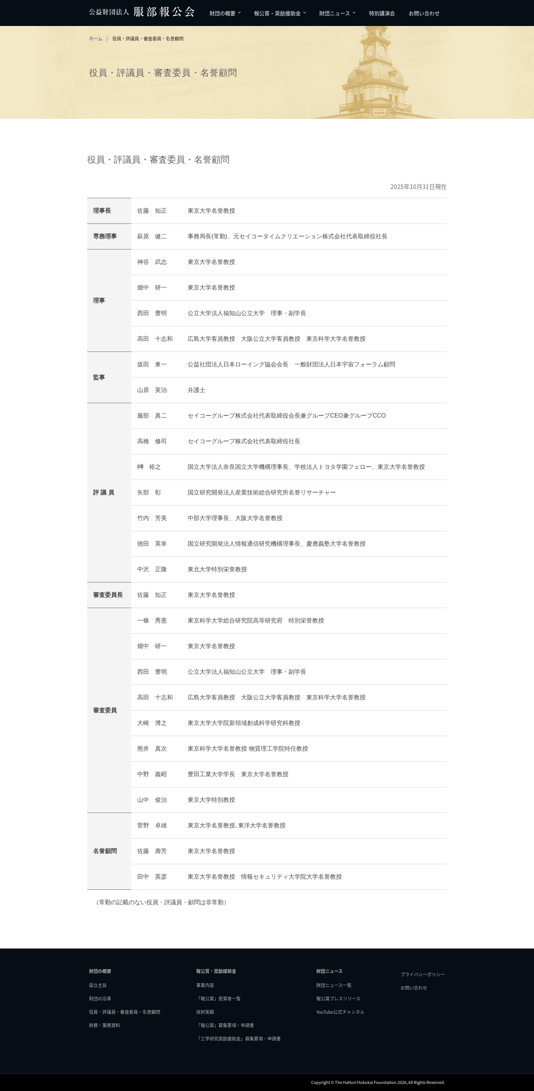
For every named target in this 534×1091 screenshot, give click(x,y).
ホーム (95, 38)
